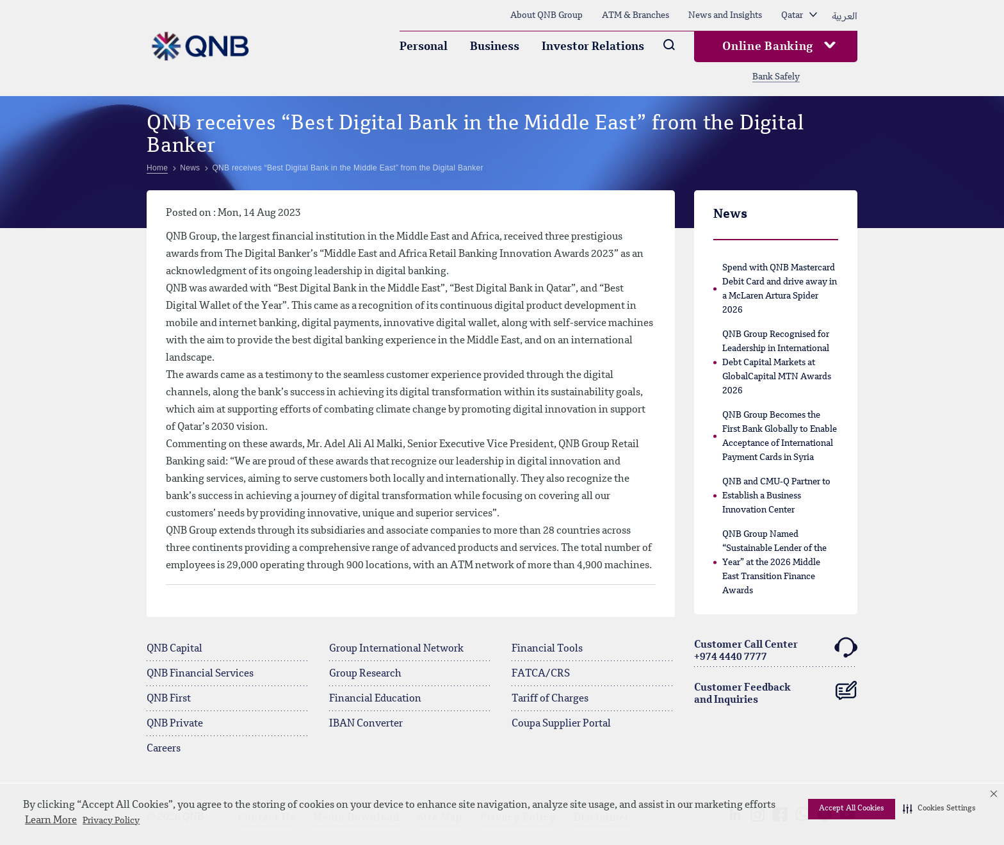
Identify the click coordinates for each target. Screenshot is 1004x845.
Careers (164, 749)
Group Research (365, 674)
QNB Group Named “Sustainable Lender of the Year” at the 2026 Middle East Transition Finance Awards (774, 562)
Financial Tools (547, 649)
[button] (939, 809)
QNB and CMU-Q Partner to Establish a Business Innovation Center (776, 495)
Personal (424, 47)
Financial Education (375, 699)
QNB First (169, 699)
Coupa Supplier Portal (561, 724)
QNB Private (175, 724)
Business (494, 47)
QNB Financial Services (200, 674)
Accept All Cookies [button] (851, 808)
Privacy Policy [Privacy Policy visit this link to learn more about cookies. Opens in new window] (111, 820)
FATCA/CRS (541, 674)
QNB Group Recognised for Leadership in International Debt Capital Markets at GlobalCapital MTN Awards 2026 (776, 362)
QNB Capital (174, 649)
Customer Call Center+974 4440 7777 (775, 649)
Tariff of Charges (550, 699)
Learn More (51, 821)
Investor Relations (593, 47)
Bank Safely (776, 76)
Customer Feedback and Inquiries (775, 691)
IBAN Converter (366, 724)
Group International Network (396, 649)
